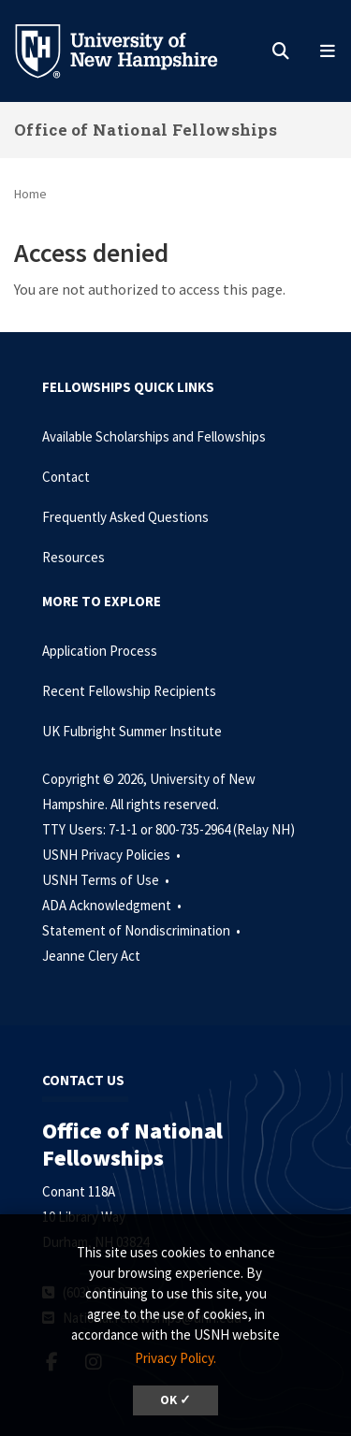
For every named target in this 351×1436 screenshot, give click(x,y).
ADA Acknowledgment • (113, 905)
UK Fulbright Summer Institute (132, 731)
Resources (73, 557)
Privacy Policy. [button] (175, 1358)
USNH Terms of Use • (107, 880)
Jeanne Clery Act (91, 956)
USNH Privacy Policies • (112, 854)
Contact (66, 477)
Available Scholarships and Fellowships (154, 436)
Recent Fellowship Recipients (129, 691)
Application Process (99, 651)
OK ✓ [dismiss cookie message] (175, 1400)
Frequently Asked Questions (125, 517)
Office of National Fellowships (145, 129)
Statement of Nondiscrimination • (142, 930)
